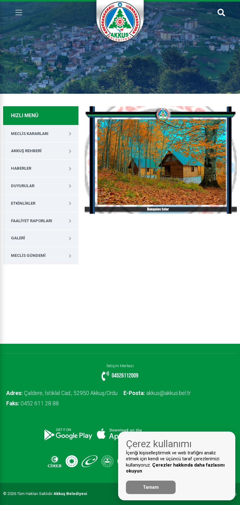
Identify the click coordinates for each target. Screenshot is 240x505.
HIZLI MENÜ (24, 115)
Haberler (21, 168)
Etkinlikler (23, 203)
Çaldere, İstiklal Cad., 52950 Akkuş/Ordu (62, 393)
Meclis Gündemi (28, 255)
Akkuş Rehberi (26, 150)
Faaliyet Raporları (31, 220)
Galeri (18, 238)
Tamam (151, 487)
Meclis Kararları (29, 133)
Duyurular (22, 185)
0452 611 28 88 (32, 403)
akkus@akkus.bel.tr (157, 393)
